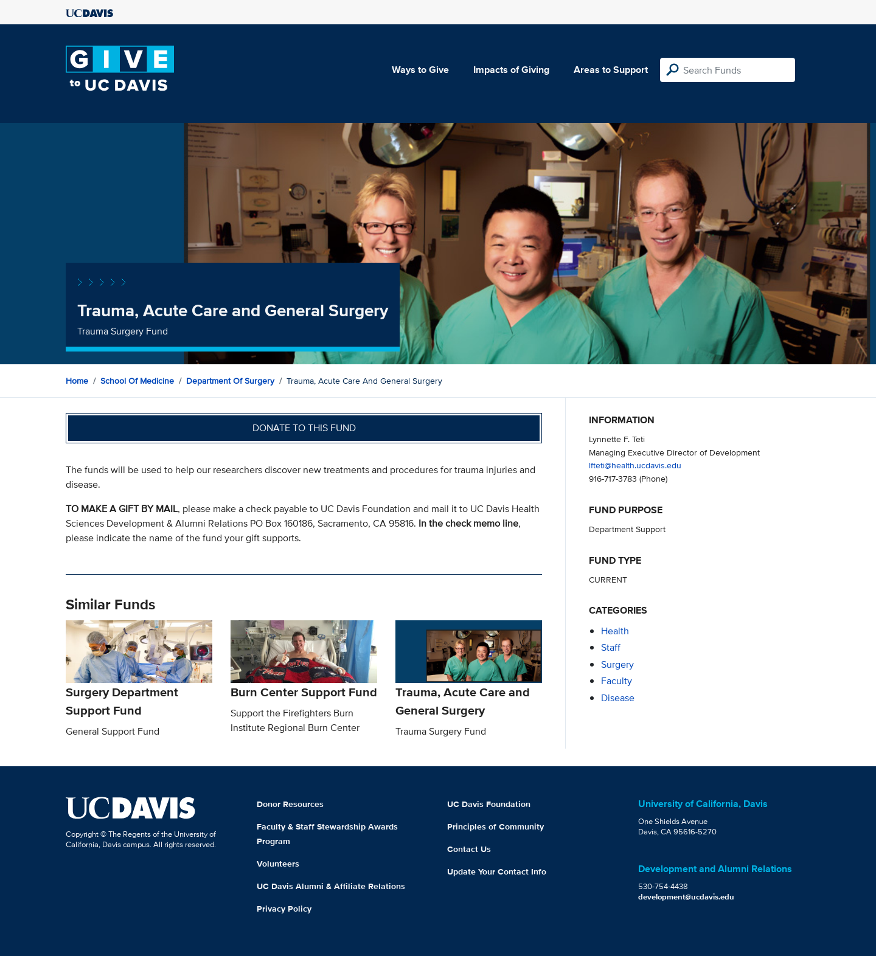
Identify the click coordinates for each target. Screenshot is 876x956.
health (615, 631)
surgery (617, 664)
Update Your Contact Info (496, 871)
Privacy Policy (284, 908)
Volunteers (278, 863)
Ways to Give (420, 70)
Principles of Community (495, 826)
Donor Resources (290, 804)
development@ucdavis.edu (686, 896)
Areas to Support (611, 70)
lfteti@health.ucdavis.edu (635, 465)
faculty (616, 681)
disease (617, 698)
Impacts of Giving (511, 70)
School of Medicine (137, 381)
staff (610, 647)
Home (77, 381)
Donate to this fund (304, 428)
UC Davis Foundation (488, 804)
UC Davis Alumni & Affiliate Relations (331, 886)
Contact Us (469, 849)
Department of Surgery (230, 381)
